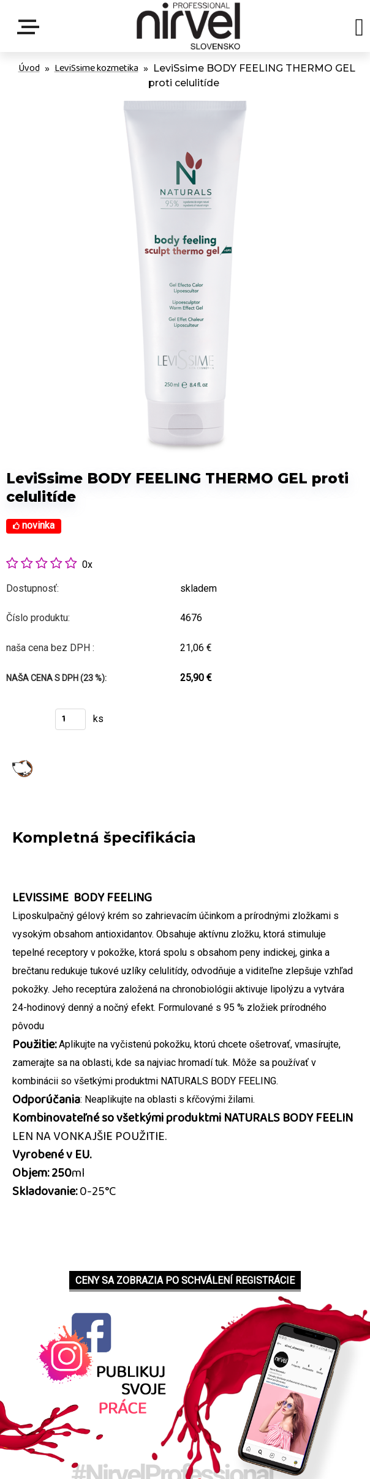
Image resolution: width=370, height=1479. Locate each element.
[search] (359, 29)
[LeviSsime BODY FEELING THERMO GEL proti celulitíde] (185, 100)
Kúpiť (23, 723)
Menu (30, 27)
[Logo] (188, 26)
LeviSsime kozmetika (96, 68)
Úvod (29, 68)
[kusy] (70, 719)
